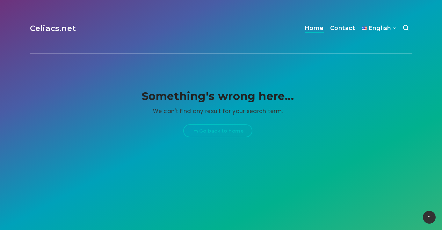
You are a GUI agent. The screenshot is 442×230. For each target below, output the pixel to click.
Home (314, 28)
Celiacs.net (53, 28)
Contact (342, 28)
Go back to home (218, 131)
